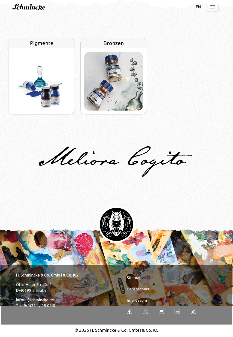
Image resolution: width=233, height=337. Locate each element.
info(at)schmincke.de (35, 300)
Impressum (137, 300)
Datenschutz (138, 289)
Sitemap (134, 277)
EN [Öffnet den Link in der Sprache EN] (198, 7)
